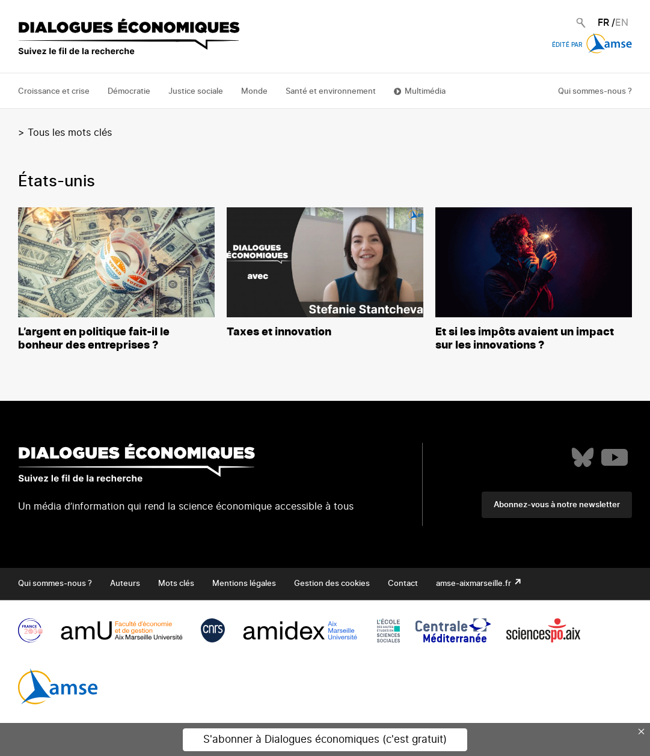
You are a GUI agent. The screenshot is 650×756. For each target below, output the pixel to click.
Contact (403, 584)
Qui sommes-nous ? (595, 92)
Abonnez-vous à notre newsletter (557, 505)
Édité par (592, 45)
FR (603, 23)
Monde (254, 92)
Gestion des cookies (332, 584)
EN (621, 23)
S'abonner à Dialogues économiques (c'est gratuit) (325, 739)
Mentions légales (244, 584)
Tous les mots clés (70, 133)
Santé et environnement (331, 92)
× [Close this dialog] (641, 731)
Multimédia (425, 92)
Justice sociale (195, 92)
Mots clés (176, 584)
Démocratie (129, 92)
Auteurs (125, 584)
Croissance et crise (54, 92)
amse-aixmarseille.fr (474, 584)
